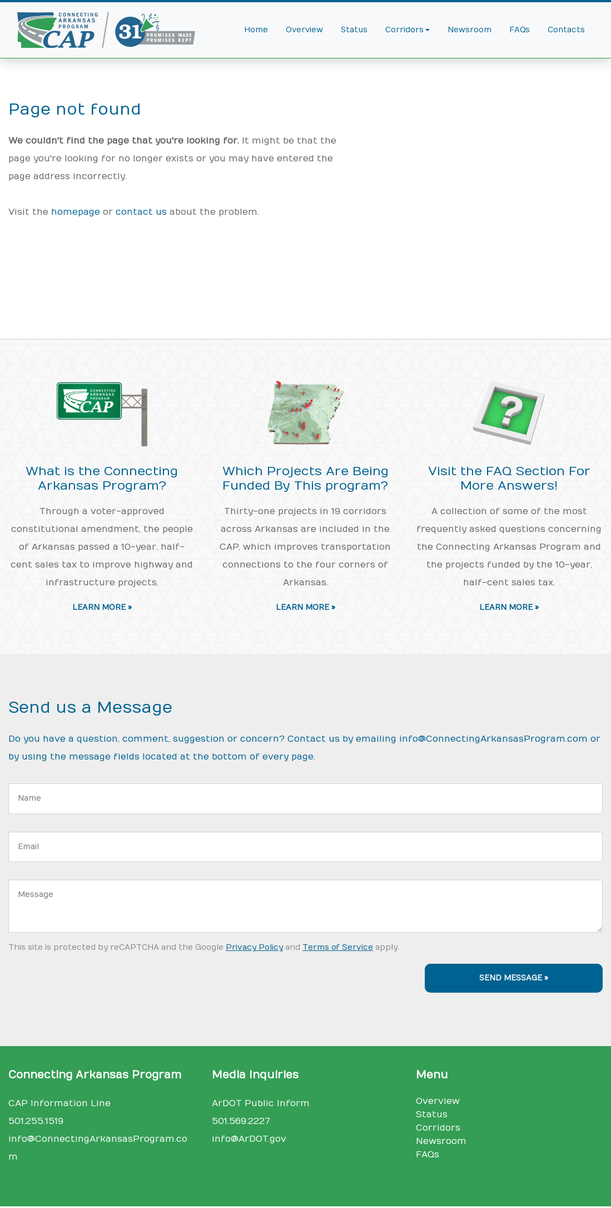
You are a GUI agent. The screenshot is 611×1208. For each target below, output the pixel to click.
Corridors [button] (404, 30)
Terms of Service (337, 947)
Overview (304, 30)
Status (354, 30)
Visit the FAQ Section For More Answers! (509, 479)
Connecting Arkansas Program (94, 1075)
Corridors (438, 1128)
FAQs (519, 30)
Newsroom (469, 30)
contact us (141, 212)
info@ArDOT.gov (249, 1139)
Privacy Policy (254, 947)
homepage (75, 212)
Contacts (566, 30)
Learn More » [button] (102, 607)
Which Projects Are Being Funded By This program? (305, 479)
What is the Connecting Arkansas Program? (102, 479)
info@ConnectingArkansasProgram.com (493, 739)
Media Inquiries (255, 1075)
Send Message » (513, 978)
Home (256, 30)
